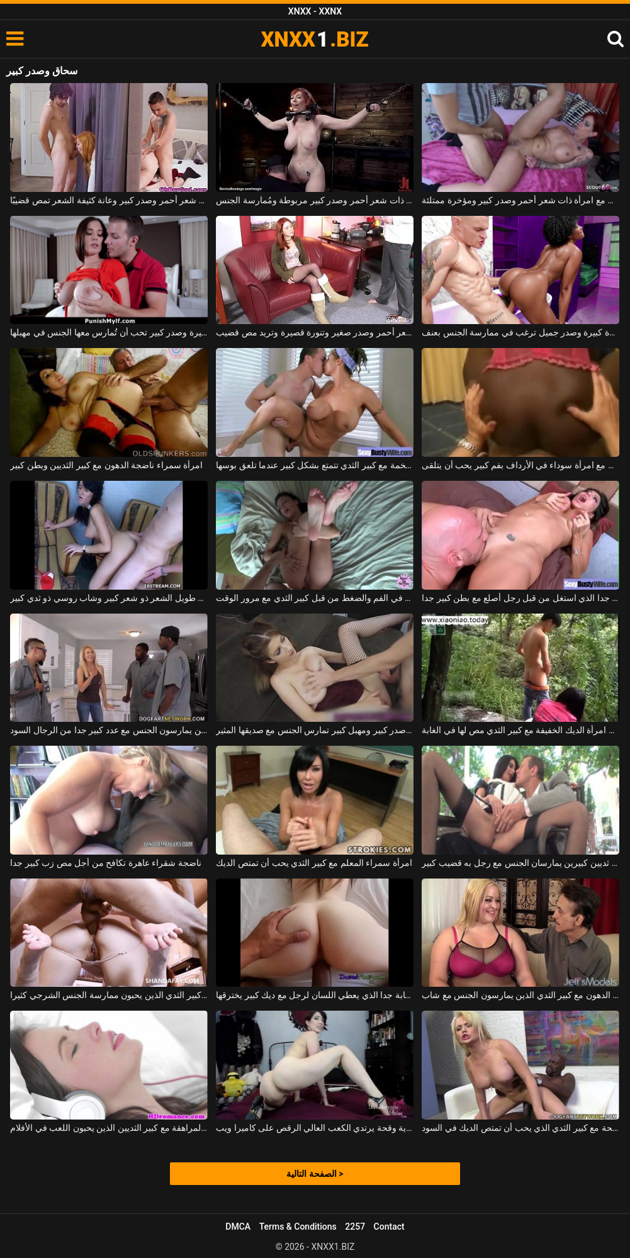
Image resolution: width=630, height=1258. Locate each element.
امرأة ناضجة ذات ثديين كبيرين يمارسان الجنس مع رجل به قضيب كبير (520, 863)
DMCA (237, 1226)
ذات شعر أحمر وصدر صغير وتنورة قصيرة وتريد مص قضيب (314, 332)
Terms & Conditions (298, 1226)
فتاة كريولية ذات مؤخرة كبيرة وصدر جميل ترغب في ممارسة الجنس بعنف (520, 332)
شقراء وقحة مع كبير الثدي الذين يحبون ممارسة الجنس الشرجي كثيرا (109, 995)
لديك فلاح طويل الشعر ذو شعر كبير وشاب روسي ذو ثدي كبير (109, 598)
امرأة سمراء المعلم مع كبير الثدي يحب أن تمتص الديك (314, 863)
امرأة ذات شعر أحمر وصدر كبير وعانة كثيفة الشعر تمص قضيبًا (109, 200)
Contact (389, 1226)
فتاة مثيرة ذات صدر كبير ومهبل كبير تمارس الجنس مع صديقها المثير (314, 730)
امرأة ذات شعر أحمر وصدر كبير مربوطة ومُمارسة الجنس (314, 200)
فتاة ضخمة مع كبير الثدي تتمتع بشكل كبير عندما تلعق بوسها (314, 465)
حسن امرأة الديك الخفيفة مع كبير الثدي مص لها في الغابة (520, 730)
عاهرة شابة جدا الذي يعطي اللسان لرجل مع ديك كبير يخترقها (314, 995)
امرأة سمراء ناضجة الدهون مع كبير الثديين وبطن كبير (106, 465)
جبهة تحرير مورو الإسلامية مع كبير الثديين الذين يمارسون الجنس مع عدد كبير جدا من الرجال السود (109, 730)
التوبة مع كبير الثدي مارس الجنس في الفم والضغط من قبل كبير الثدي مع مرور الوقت (314, 598)
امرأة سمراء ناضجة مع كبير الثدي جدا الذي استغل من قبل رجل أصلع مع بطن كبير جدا (520, 598)
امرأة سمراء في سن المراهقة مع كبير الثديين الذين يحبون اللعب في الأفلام (109, 1128)
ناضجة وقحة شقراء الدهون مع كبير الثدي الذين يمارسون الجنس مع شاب (520, 995)
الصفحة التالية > (314, 1174)
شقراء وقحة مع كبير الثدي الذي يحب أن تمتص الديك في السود (520, 1128)
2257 (355, 1226)
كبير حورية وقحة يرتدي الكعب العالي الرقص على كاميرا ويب (314, 1128)
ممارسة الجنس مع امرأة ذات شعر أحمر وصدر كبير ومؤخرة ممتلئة (520, 200)
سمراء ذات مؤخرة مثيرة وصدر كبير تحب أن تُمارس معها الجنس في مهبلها (109, 332)
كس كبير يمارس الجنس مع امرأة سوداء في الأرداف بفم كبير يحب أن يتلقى (520, 465)
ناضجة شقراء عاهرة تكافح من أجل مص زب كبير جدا (105, 863)
